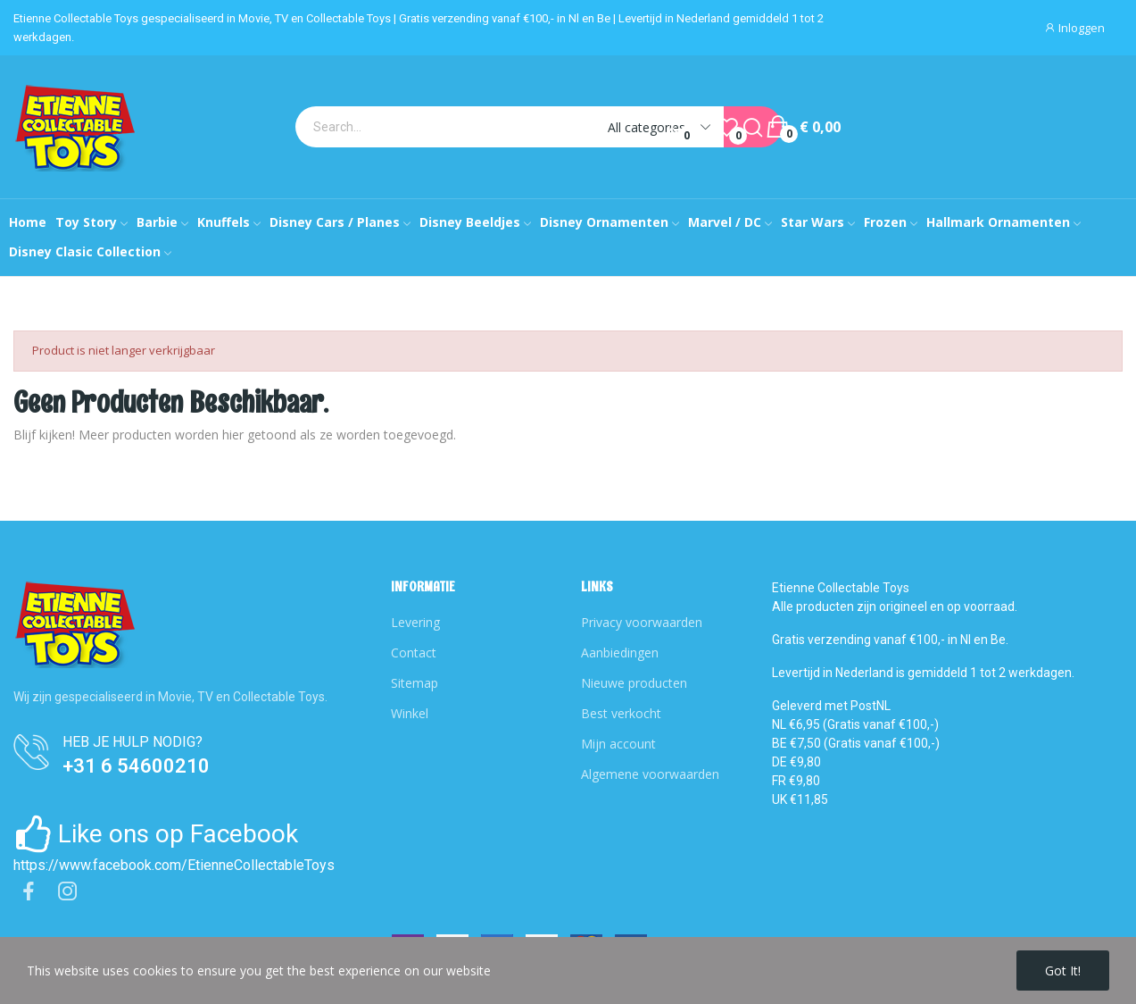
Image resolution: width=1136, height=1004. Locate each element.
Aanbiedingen (620, 652)
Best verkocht (621, 713)
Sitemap (414, 682)
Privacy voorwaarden (641, 622)
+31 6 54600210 (136, 766)
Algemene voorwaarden (650, 774)
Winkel (409, 713)
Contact (413, 652)
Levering (415, 622)
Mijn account (618, 743)
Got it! (1063, 970)
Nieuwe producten (634, 682)
